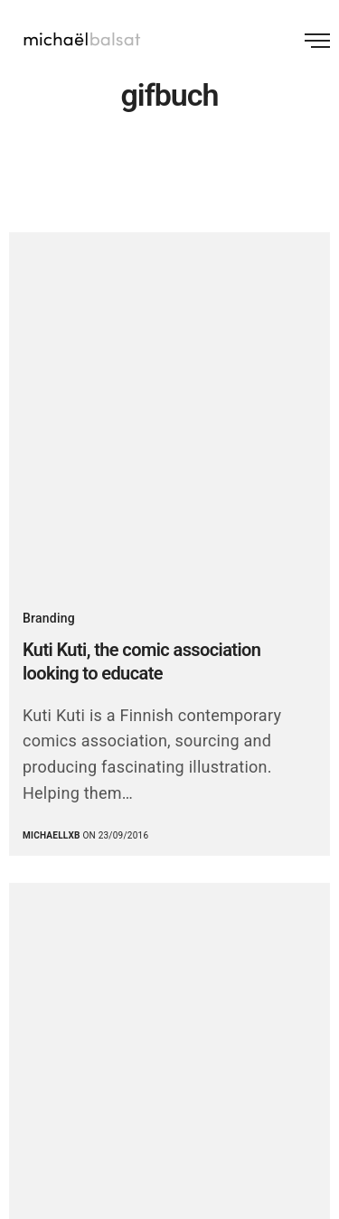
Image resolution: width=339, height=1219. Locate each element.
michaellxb (51, 835)
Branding (49, 618)
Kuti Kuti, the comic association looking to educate (141, 661)
